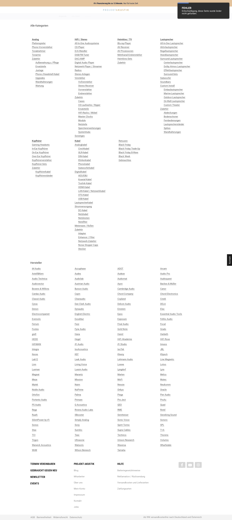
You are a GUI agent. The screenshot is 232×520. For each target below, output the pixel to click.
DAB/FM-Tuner (82, 55)
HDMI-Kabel (84, 187)
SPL (162, 425)
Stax (34, 430)
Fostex (35, 329)
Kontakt (78, 501)
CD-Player (79, 47)
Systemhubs (84, 132)
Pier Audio (165, 394)
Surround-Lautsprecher (171, 58)
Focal (163, 324)
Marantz (79, 374)
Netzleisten (84, 218)
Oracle (163, 389)
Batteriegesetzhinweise (128, 470)
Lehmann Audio (125, 359)
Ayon (120, 283)
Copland (121, 299)
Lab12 (35, 359)
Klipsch (163, 354)
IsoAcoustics (81, 349)
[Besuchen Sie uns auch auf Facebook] (182, 465)
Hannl (120, 334)
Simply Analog (82, 420)
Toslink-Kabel (85, 183)
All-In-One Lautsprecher (171, 43)
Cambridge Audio (125, 288)
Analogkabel (81, 144)
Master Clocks (85, 116)
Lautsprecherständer (174, 124)
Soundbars (165, 82)
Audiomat (122, 278)
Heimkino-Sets (124, 58)
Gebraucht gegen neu (43, 470)
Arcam (163, 268)
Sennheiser (122, 415)
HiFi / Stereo (112, 16)
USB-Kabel (83, 198)
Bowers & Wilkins (40, 288)
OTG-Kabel (83, 195)
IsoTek (120, 349)
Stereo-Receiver (86, 85)
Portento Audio (39, 399)
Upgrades (40, 78)
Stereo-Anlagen (82, 74)
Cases (81, 101)
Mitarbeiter (79, 476)
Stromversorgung (83, 206)
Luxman (36, 369)
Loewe (120, 364)
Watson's (79, 445)
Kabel (171, 16)
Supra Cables (123, 430)
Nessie (120, 384)
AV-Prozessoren (125, 51)
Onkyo (120, 389)
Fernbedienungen (172, 120)
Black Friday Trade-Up (129, 148)
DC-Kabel (82, 210)
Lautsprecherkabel (84, 202)
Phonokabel (84, 164)
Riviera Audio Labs (84, 409)
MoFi (120, 379)
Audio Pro (165, 273)
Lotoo (163, 364)
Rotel (162, 409)
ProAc (163, 399)
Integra (35, 349)
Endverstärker (85, 93)
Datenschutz (76, 517)
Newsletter (37, 476)
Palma (78, 394)
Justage (39, 70)
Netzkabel (83, 214)
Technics (121, 435)
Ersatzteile (41, 66)
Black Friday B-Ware (128, 152)
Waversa (121, 445)
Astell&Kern (38, 273)
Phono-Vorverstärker (42, 47)
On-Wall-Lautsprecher (174, 101)
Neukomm (165, 384)
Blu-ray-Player (124, 43)
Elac (162, 309)
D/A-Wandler (81, 51)
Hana (77, 334)
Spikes (167, 128)
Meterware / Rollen (84, 225)
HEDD (35, 339)
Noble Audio (38, 389)
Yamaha (121, 450)
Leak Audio (80, 359)
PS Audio (36, 404)
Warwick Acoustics (41, 445)
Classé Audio (38, 299)
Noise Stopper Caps (88, 245)
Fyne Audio (80, 329)
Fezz (77, 324)
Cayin (77, 293)
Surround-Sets (171, 74)
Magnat (35, 374)
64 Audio (36, 268)
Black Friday (125, 144)
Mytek (35, 384)
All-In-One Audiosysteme (87, 43)
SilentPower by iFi (41, 420)
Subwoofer (165, 78)
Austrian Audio (82, 283)
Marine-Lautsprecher (174, 93)
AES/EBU (82, 175)
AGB (32, 517)
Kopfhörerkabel (43, 171)
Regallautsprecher (169, 51)
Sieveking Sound (168, 415)
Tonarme (36, 55)
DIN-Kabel (83, 156)
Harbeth (164, 334)
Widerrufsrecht (60, 517)
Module (82, 120)
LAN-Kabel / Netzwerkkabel (91, 191)
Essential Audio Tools (171, 314)
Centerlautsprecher (173, 62)
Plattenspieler (39, 43)
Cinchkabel (83, 148)
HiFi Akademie (124, 339)
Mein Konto (79, 488)
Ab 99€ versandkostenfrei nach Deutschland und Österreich (172, 517)
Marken (88, 16)
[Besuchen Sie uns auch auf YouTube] (190, 465)
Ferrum (35, 324)
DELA (163, 304)
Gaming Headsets (41, 144)
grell (34, 334)
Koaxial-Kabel (85, 179)
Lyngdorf (121, 369)
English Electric (82, 314)
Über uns (78, 482)
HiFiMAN (36, 344)
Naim (77, 384)
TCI (33, 435)
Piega (120, 394)
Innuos (163, 344)
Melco (163, 374)
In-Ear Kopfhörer (40, 148)
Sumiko (78, 430)
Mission (79, 379)
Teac (77, 435)
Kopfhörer (159, 16)
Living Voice (81, 364)
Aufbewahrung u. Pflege (47, 62)
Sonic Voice (123, 420)
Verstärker (80, 78)
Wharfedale (165, 445)
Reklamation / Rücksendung (131, 476)
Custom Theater (172, 105)
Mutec (163, 379)
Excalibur (79, 319)
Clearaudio (80, 299)
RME (119, 409)
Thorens (164, 435)
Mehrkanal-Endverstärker (129, 55)
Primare (78, 399)
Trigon (35, 440)
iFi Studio (122, 344)
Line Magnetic (167, 359)
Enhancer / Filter (86, 237)
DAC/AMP (80, 58)
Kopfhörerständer (44, 175)
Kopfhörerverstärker (42, 160)
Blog (76, 470)
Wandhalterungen (44, 82)
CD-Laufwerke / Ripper (89, 105)
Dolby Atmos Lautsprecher (177, 66)
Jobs (76, 507)
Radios (78, 70)
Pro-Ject (121, 399)
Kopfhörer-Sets (39, 164)
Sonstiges (80, 136)
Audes (78, 273)
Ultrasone (79, 440)
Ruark (35, 415)
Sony (77, 425)
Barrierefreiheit (44, 517)
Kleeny (120, 354)
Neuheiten (76, 16)
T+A (162, 430)
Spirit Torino (123, 425)
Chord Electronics (169, 293)
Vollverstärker (85, 82)
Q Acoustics (81, 404)
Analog (99, 16)
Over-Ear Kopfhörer (41, 156)
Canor (163, 288)
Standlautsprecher (169, 55)
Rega (34, 409)
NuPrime (79, 389)
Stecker (82, 249)
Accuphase (80, 268)
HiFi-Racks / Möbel (87, 112)
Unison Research (125, 440)
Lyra (162, 369)
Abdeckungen (170, 112)
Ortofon (36, 394)
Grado (163, 329)
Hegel (77, 339)
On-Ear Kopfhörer (40, 152)
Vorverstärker (85, 89)
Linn (34, 364)
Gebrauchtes (125, 160)
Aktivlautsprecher (169, 47)
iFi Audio (79, 344)
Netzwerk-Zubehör (87, 241)
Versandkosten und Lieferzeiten (133, 482)
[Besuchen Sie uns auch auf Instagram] (198, 465)
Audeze (121, 273)
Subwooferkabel (86, 168)
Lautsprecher (145, 16)
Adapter (82, 233)
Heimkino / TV (128, 16)
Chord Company (125, 293)
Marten (120, 374)
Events (34, 483)
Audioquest (166, 278)
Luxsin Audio (81, 369)
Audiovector (38, 283)
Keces (35, 354)
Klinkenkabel (84, 160)
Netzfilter (82, 222)
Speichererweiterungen (89, 128)
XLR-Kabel (83, 152)
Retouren (123, 141)
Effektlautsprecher (173, 70)
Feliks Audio (166, 319)
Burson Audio (81, 288)
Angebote (62, 16)
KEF (77, 354)
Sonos (35, 425)
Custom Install (167, 85)
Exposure (122, 319)
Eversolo (36, 319)
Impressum (79, 494)
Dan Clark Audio (83, 304)
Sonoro (163, 420)
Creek (163, 299)
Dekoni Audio (124, 304)
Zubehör (36, 58)
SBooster (79, 415)
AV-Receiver (123, 47)
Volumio (164, 440)
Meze (34, 379)
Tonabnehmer (38, 51)
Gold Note (122, 329)
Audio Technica (39, 278)
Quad (162, 404)
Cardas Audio (38, 293)
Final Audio (123, 324)
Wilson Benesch (83, 450)
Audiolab (79, 278)
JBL (162, 349)
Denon (35, 309)
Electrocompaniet (41, 314)
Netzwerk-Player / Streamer (88, 66)
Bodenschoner (171, 116)
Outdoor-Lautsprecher (174, 97)
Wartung (40, 85)
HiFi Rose (165, 339)
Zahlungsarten (124, 488)
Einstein (121, 309)
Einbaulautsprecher (173, 89)
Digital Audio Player (84, 62)
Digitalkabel (80, 171)
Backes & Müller (168, 283)
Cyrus (35, 304)
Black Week (124, 156)
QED (119, 404)
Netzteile (82, 124)
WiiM (34, 450)
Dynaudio (79, 309)
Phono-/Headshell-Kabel (47, 74)
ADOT (120, 268)
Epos (120, 314)
